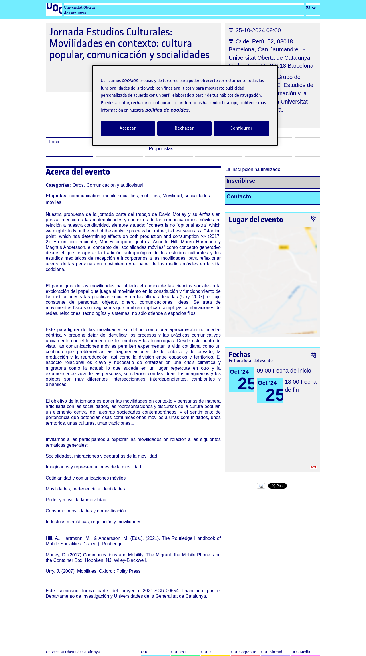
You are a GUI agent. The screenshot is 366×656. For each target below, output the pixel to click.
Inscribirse (240, 181)
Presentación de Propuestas (166, 145)
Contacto (238, 196)
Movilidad (172, 195)
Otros (78, 185)
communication (84, 195)
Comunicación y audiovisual (115, 185)
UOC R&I (178, 651)
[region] (185, 105)
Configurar (241, 128)
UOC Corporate (243, 651)
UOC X (206, 651)
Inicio (55, 141)
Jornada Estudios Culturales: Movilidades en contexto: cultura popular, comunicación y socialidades (129, 43)
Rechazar (184, 128)
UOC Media (300, 651)
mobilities (150, 195)
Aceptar (128, 128)
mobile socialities (120, 195)
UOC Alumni (271, 651)
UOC (144, 651)
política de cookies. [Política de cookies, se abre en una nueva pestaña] (167, 110)
